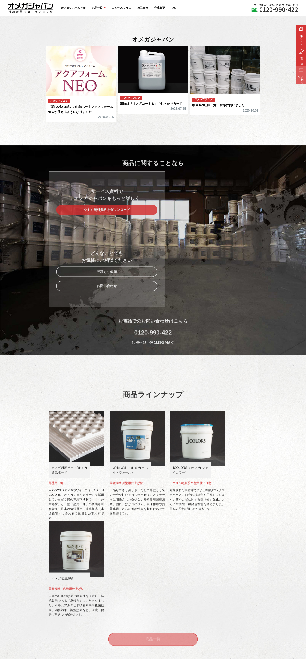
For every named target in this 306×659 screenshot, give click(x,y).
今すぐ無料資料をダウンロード (99, 220)
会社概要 (159, 7)
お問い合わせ (206, 234)
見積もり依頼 (206, 220)
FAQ (173, 7)
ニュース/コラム (121, 7)
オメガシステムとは (73, 7)
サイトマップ (126, 593)
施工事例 (142, 7)
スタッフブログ (59, 100)
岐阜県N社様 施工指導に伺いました (220, 105)
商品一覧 (153, 492)
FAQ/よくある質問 (129, 583)
